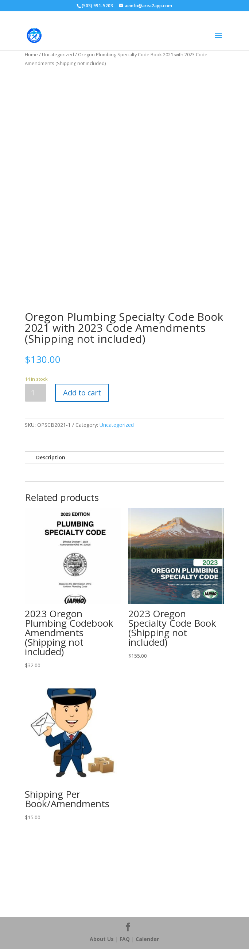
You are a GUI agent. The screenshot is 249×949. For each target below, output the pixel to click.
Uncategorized (58, 54)
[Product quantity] (35, 393)
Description (50, 457)
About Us (102, 938)
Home (31, 54)
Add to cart (82, 393)
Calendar (147, 938)
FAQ (125, 938)
